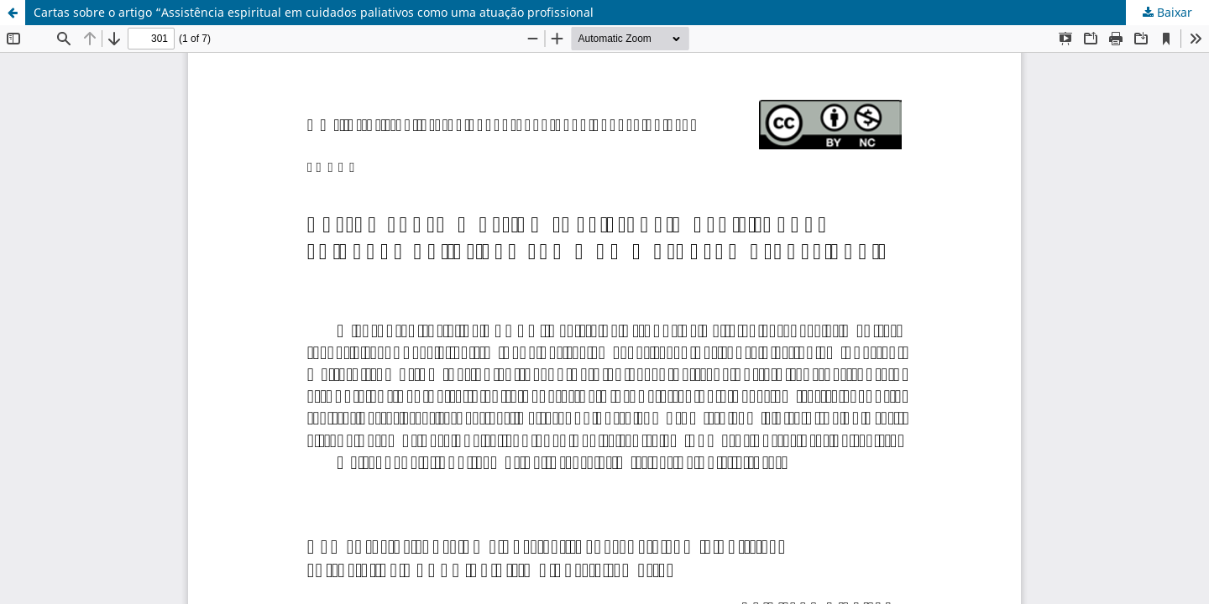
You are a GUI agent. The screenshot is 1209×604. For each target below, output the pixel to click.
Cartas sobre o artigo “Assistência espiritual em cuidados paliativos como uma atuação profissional (314, 12)
